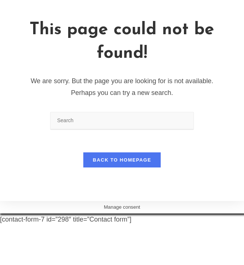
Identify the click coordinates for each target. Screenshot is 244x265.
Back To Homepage (122, 160)
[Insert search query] (122, 121)
